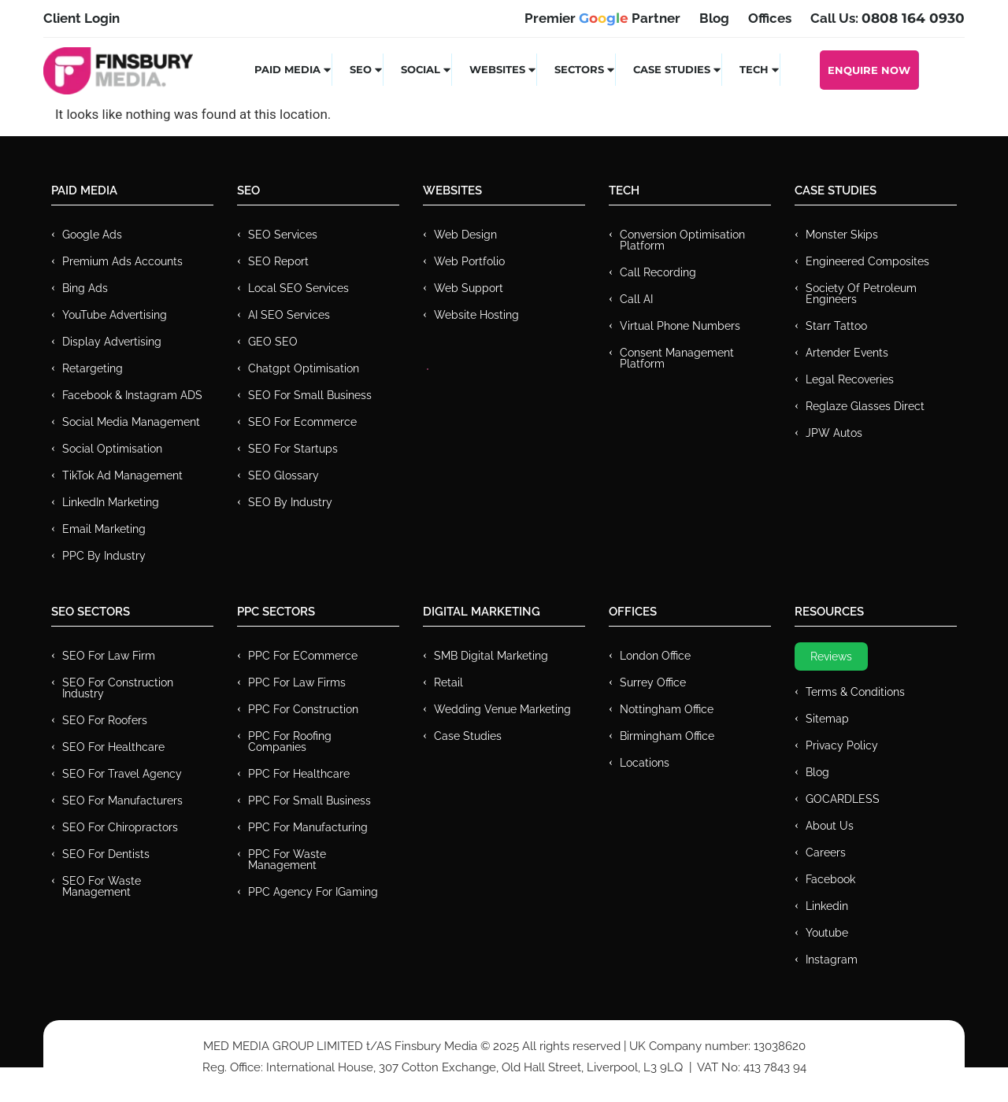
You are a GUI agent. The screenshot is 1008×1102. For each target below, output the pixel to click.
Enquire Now (869, 70)
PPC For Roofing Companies (290, 741)
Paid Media (293, 69)
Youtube (827, 932)
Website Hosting (476, 315)
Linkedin (827, 906)
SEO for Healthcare (113, 747)
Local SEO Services (298, 288)
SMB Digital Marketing (491, 655)
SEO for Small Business (310, 395)
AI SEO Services (289, 315)
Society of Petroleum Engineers (861, 293)
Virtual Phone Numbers (680, 326)
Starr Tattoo (836, 326)
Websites (503, 69)
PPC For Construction (303, 709)
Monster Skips (842, 234)
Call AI (636, 299)
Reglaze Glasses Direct (865, 406)
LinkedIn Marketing (110, 502)
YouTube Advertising (114, 315)
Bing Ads (85, 288)
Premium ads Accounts (122, 261)
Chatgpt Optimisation (303, 368)
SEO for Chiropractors (120, 827)
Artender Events (847, 352)
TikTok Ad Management (122, 475)
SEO (367, 69)
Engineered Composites (867, 261)
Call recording (658, 272)
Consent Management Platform (677, 358)
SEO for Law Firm (108, 655)
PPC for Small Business (309, 800)
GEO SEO (273, 341)
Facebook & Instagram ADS (132, 395)
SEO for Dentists (106, 854)
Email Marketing (104, 529)
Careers (826, 852)
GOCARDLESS (843, 799)
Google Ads (92, 234)
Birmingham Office (667, 736)
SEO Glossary (283, 475)
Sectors (585, 69)
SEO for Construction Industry (117, 688)
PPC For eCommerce (303, 655)
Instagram (832, 959)
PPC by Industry (104, 555)
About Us (830, 825)
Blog (817, 772)
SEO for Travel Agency (122, 773)
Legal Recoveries (850, 379)
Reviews (831, 656)
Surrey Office (653, 682)
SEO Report (278, 261)
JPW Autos (834, 433)
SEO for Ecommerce (302, 422)
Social (426, 69)
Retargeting (92, 368)
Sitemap (827, 718)
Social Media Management (131, 422)
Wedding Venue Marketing (502, 709)
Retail (448, 682)
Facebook (830, 879)
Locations (644, 762)
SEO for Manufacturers (122, 800)
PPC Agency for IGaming (313, 892)
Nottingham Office (666, 709)
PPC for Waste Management (287, 859)
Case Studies (677, 69)
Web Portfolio (469, 261)
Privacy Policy (842, 745)
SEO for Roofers (104, 720)
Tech (759, 69)
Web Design (465, 234)
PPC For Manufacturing (308, 827)
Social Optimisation (112, 448)
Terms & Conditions (855, 692)
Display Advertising (111, 341)
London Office (655, 655)
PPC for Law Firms (297, 682)
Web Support (468, 288)
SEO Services (282, 234)
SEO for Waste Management (101, 886)
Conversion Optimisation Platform (682, 240)
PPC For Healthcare (299, 773)
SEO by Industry (290, 502)
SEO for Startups (293, 448)
